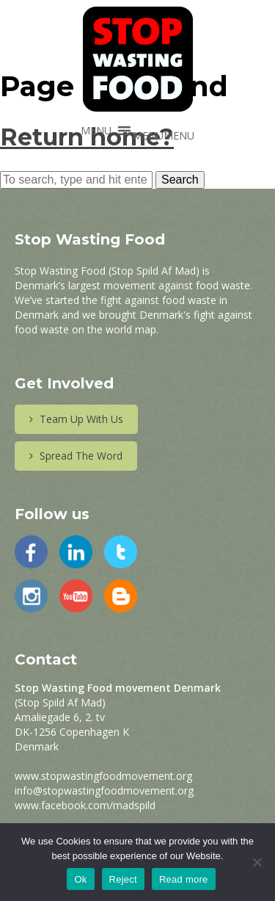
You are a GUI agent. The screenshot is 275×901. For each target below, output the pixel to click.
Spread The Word (75, 456)
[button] (163, 135)
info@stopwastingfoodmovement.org (104, 790)
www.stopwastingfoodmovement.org (103, 776)
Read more (183, 879)
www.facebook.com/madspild (85, 805)
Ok (80, 879)
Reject (123, 879)
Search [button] (180, 179)
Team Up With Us (76, 419)
